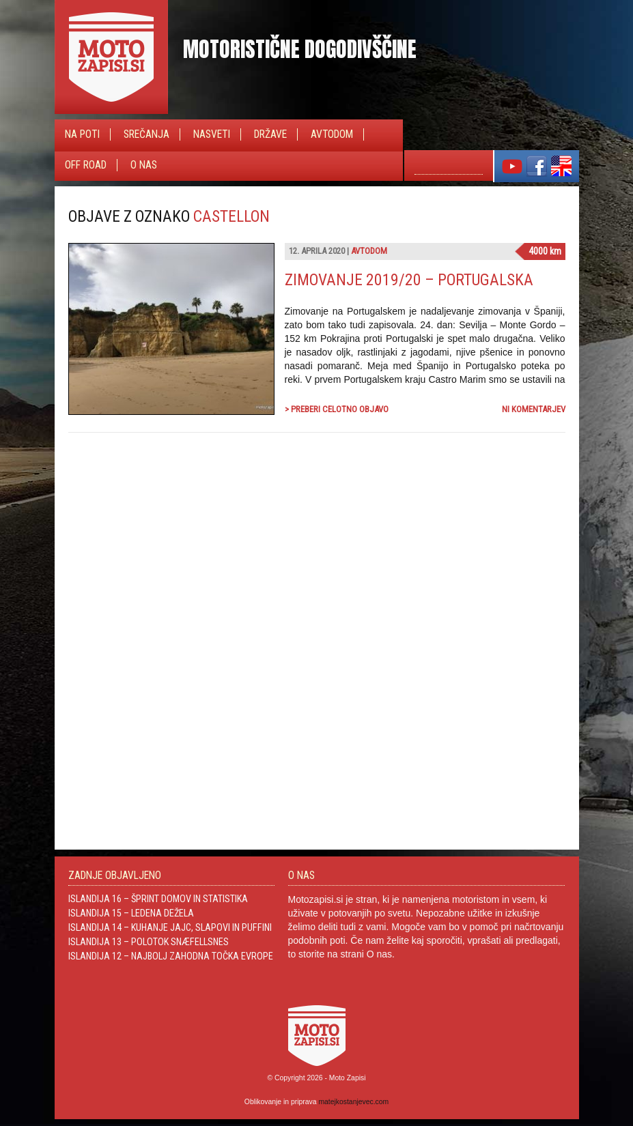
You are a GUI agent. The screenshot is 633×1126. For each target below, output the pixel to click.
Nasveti (211, 134)
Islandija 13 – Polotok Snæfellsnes (148, 941)
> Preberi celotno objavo (337, 409)
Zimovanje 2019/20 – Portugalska (409, 279)
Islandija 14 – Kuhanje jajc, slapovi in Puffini (170, 927)
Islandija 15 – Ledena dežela (131, 913)
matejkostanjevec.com (353, 1102)
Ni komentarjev (533, 409)
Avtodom (332, 134)
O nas (143, 165)
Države (270, 134)
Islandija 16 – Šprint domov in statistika (158, 898)
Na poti (82, 134)
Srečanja (146, 134)
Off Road (86, 165)
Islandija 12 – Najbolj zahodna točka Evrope (170, 956)
